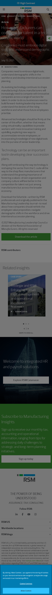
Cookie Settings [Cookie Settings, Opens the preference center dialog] (26, 585)
